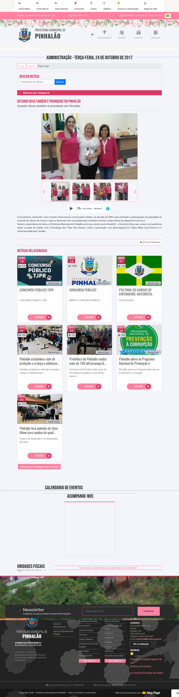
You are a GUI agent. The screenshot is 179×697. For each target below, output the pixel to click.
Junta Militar (84, 651)
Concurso (83, 635)
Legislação (109, 638)
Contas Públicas (86, 639)
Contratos (109, 633)
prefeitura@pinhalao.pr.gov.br (148, 639)
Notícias (31, 66)
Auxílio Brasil (84, 626)
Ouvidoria (109, 651)
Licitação (108, 642)
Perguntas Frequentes (114, 656)
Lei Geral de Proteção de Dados (146, 672)
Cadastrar (148, 611)
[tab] (92, 34)
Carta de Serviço (86, 630)
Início (22, 66)
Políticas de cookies (140, 666)
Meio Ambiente (85, 656)
